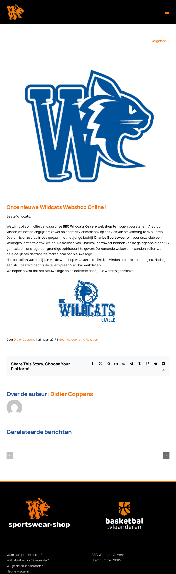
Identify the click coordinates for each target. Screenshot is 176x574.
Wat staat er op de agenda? (28, 560)
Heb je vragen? (18, 571)
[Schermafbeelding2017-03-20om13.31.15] (88, 128)
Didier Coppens (24, 339)
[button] (10, 455)
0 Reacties (90, 339)
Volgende (158, 41)
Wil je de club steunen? (25, 566)
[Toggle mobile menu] (167, 12)
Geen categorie (69, 339)
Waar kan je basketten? (24, 554)
